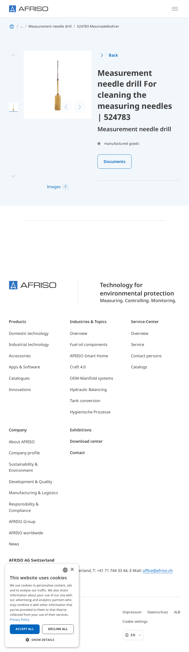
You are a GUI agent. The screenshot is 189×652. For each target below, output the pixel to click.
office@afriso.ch (158, 570)
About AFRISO (22, 441)
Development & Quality (30, 481)
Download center (86, 441)
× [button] (72, 569)
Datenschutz (157, 612)
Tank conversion (85, 400)
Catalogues (19, 378)
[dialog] (42, 605)
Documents (115, 161)
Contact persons (146, 356)
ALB (177, 612)
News (14, 544)
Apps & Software (24, 367)
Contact (77, 452)
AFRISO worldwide (26, 533)
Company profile (24, 453)
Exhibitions (81, 430)
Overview (78, 333)
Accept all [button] (25, 629)
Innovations (20, 389)
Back (113, 55)
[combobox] (65, 570)
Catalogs (139, 367)
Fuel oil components (89, 344)
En (136, 635)
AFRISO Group (22, 521)
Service (137, 344)
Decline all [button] (58, 629)
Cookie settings (135, 621)
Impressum (132, 612)
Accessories (20, 356)
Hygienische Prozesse (90, 412)
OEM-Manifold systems (91, 378)
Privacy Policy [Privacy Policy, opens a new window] (19, 620)
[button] (42, 639)
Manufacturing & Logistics (33, 492)
